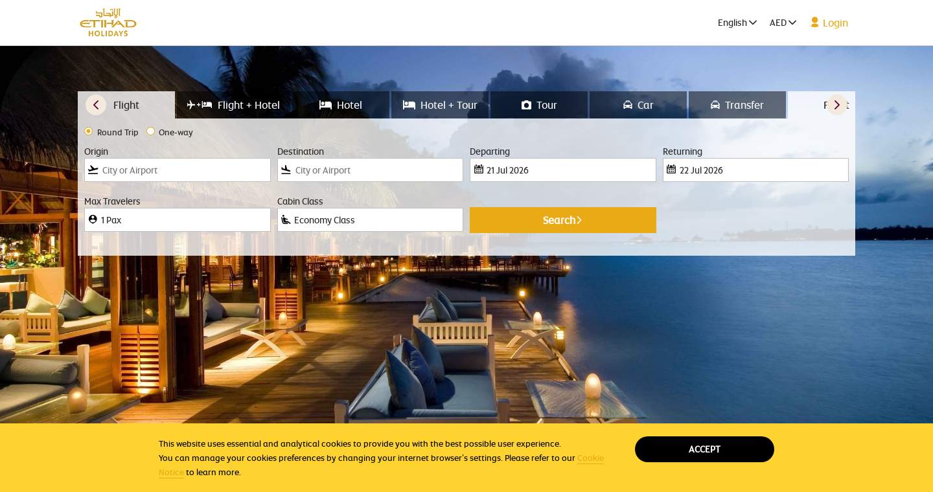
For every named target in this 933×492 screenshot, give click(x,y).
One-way (176, 132)
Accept (704, 449)
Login (829, 23)
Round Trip (118, 132)
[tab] (126, 104)
